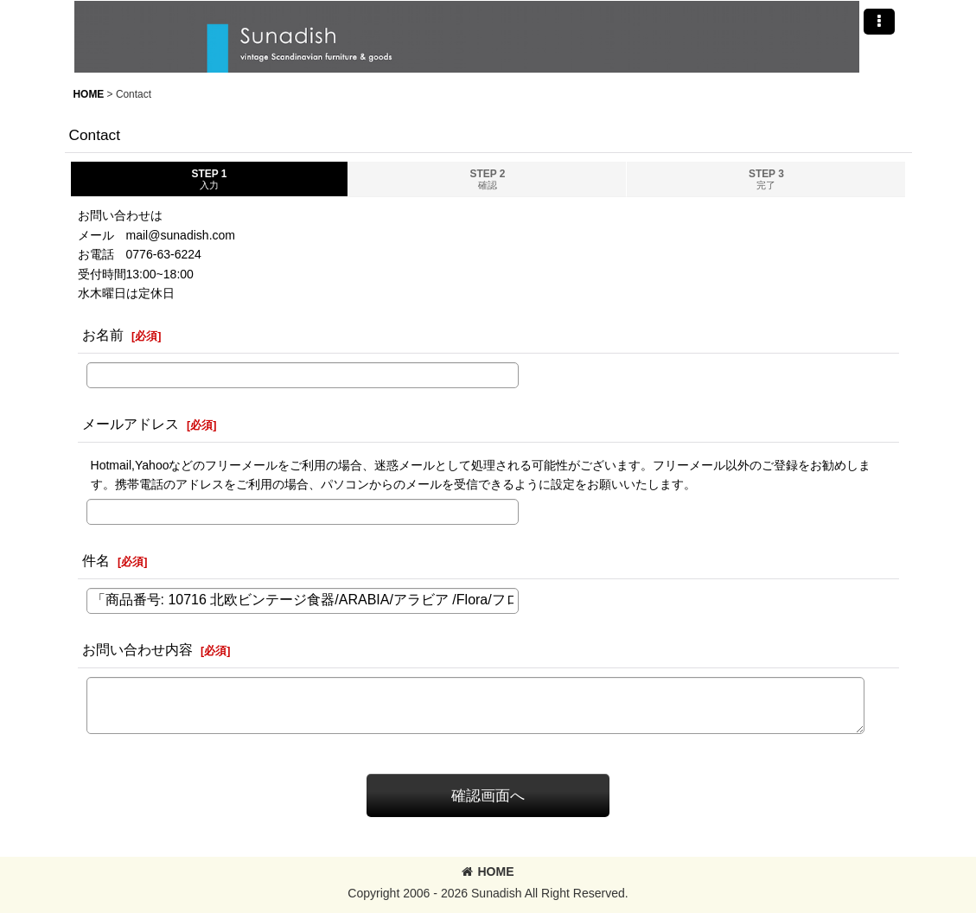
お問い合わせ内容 (137, 649)
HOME (488, 871)
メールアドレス (130, 423)
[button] (879, 22)
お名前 (103, 334)
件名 (96, 560)
